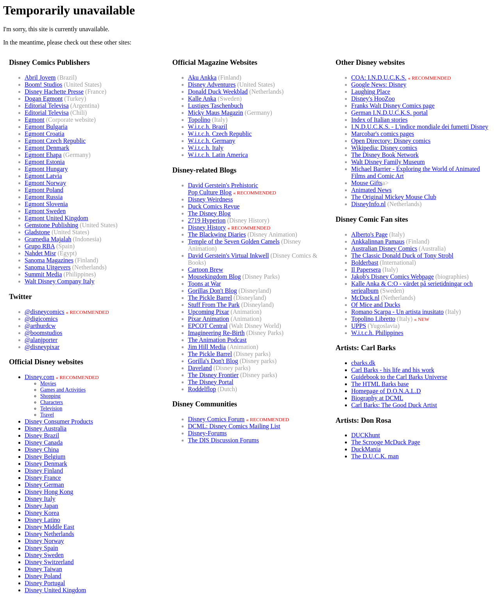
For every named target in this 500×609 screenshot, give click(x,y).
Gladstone (37, 232)
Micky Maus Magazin (215, 112)
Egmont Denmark (47, 147)
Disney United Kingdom (55, 590)
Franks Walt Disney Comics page (393, 105)
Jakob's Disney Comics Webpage (392, 276)
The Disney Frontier (213, 375)
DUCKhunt (365, 435)
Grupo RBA (40, 246)
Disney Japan (41, 505)
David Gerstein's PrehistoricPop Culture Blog (223, 189)
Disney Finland (44, 470)
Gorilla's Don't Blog (213, 361)
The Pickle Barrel (210, 297)
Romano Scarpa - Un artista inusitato (397, 311)
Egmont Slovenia (46, 204)
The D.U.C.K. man (375, 456)
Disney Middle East (49, 527)
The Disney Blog (209, 213)
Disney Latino (42, 519)
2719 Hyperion (206, 220)
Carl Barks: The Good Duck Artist (394, 405)
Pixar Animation (208, 318)
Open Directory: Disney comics (390, 140)
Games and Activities (63, 390)
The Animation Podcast (217, 340)
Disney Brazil (42, 435)
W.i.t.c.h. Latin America (218, 154)
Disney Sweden (44, 555)
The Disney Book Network (385, 154)
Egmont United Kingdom (56, 218)
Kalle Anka (202, 98)
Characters (51, 402)
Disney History (207, 227)
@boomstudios (43, 332)
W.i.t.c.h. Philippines (377, 332)
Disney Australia (45, 428)
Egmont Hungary (46, 169)
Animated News (371, 190)
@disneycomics (44, 311)
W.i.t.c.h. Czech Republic (220, 133)
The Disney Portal (210, 382)
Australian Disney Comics (384, 248)
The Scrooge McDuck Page (385, 442)
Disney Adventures (212, 84)
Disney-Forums (207, 433)
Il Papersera (366, 269)
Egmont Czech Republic (55, 140)
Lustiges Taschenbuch (215, 105)
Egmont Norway (45, 183)
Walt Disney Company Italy (60, 281)
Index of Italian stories (379, 119)
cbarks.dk (363, 363)
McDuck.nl (365, 297)
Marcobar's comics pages (382, 133)
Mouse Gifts (366, 183)
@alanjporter (41, 340)
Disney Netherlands (49, 534)
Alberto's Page (369, 234)
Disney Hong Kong (49, 491)
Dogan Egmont (43, 98)
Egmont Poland (44, 190)
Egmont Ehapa (43, 154)
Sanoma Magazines (49, 260)
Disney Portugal (45, 583)
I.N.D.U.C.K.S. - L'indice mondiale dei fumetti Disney (419, 126)
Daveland (200, 368)
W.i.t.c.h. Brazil (207, 126)
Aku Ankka (202, 77)
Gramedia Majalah (48, 239)
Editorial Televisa (47, 105)
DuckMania (366, 449)
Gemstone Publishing (51, 225)
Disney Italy (40, 498)
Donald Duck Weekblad (218, 91)
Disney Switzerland (49, 562)
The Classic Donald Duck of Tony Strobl (402, 255)
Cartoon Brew (205, 269)
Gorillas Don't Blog (212, 290)
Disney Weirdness (210, 199)
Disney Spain (41, 548)
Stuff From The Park (213, 304)
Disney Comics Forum (216, 419)
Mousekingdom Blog (214, 276)
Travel (47, 415)
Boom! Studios (43, 84)
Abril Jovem (40, 77)
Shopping (50, 396)
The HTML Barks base (380, 384)
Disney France (43, 477)
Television (51, 408)
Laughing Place (370, 91)
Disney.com (39, 377)
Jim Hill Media (207, 347)
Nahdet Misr (40, 253)
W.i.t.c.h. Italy (205, 147)
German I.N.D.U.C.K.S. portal (389, 112)
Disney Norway (44, 541)
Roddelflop (202, 389)
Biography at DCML (377, 398)
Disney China (42, 449)
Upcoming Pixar (208, 311)
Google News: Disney (378, 84)
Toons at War (204, 283)
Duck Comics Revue (213, 206)
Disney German (44, 484)
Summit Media (43, 274)
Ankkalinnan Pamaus (377, 241)
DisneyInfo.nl (368, 204)
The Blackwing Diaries (217, 234)
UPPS (358, 325)
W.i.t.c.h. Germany (211, 140)
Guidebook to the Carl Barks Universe (399, 377)
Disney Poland (43, 576)
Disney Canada (43, 442)
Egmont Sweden (45, 211)
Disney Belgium (45, 456)
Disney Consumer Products (59, 421)
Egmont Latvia (43, 176)
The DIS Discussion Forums (223, 440)
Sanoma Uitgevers (48, 267)
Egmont (35, 119)
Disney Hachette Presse (54, 91)
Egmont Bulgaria (46, 126)
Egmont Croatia (44, 133)
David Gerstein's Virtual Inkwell (228, 255)
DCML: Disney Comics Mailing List (234, 426)
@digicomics (41, 318)
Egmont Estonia (45, 161)
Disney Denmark (46, 463)
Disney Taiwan (43, 569)
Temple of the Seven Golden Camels (234, 241)
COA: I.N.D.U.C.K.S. (378, 77)
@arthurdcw (40, 325)
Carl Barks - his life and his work (392, 370)
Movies (48, 383)
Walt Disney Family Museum (388, 161)
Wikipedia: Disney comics (384, 147)
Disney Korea (42, 512)
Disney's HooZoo (373, 98)
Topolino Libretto (373, 318)
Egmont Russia (43, 197)
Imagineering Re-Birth (216, 332)
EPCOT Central (207, 325)
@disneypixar (42, 347)
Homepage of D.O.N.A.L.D (386, 391)
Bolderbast (364, 262)
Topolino (199, 119)
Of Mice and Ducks (375, 304)
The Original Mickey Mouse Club (393, 197)
